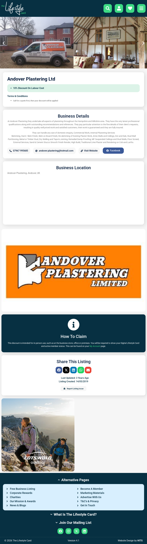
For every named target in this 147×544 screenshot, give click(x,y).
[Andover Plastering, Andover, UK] (73, 198)
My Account (94, 346)
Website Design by (130, 540)
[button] (3, 43)
